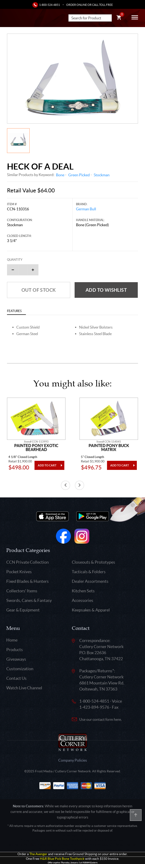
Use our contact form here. (100, 719)
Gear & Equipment (23, 609)
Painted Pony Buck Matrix (109, 448)
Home (11, 640)
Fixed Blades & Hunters (27, 581)
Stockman (102, 175)
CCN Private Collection (27, 562)
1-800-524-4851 (49, 4)
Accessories (82, 600)
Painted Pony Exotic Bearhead (36, 448)
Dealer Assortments (90, 581)
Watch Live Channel (24, 687)
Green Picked (79, 175)
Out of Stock (38, 290)
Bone (60, 175)
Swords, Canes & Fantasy (29, 600)
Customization (19, 668)
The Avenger (38, 854)
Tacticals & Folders (89, 571)
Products (14, 649)
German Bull (86, 209)
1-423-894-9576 (94, 707)
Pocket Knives (19, 571)
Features (14, 311)
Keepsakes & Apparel (91, 609)
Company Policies (72, 760)
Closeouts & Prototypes (93, 562)
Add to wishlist (106, 290)
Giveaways (16, 659)
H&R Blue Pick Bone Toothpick (62, 859)
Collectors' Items (21, 590)
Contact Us (16, 678)
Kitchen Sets (83, 590)
